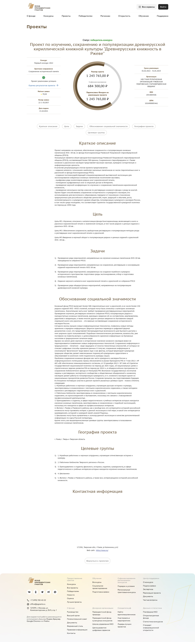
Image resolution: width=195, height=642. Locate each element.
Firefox (46, 621)
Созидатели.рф (124, 608)
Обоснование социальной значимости (109, 126)
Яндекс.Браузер (53, 619)
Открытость (124, 16)
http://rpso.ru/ (102, 550)
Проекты (66, 16)
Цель (66, 126)
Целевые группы (96, 132)
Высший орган (73, 615)
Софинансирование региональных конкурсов (126, 580)
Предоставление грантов (74, 579)
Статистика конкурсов (153, 621)
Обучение (144, 16)
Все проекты (72, 588)
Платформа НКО (150, 612)
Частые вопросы (150, 600)
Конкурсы (48, 16)
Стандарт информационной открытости (151, 627)
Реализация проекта (152, 593)
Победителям (85, 16)
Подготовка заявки (100, 592)
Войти (163, 7)
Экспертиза (148, 589)
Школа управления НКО (102, 624)
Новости (71, 595)
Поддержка (162, 16)
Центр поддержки (151, 578)
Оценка (70, 598)
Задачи (79, 126)
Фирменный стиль (75, 626)
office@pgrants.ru (36, 604)
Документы (148, 596)
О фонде (31, 16)
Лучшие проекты (74, 602)
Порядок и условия (126, 586)
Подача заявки (149, 586)
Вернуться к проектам (97, 560)
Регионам (105, 16)
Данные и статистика (152, 608)
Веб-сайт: (91, 550)
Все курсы (96, 582)
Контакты (71, 633)
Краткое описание (48, 126)
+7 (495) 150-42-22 (36, 600)
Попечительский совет (77, 619)
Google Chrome (33, 621)
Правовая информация (77, 629)
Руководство (72, 612)
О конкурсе (148, 582)
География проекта (143, 126)
